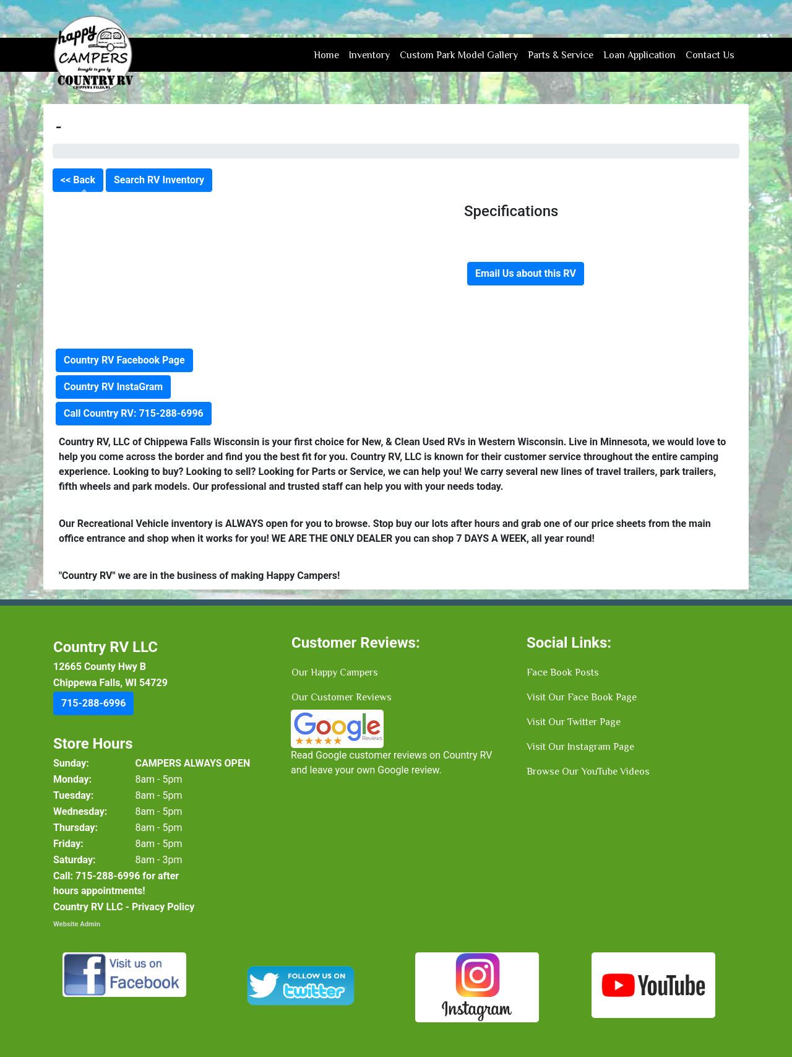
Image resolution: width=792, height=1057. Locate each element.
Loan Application (639, 55)
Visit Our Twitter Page (574, 722)
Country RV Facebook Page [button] (124, 360)
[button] (93, 703)
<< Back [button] (78, 180)
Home (326, 55)
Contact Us (710, 55)
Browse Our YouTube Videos (588, 771)
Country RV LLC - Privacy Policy (123, 907)
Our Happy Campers (334, 672)
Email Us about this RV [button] (525, 273)
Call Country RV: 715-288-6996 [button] (134, 413)
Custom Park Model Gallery (459, 55)
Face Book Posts (563, 672)
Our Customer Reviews (341, 697)
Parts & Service (560, 55)
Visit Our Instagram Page (580, 746)
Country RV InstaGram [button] (113, 387)
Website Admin (76, 924)
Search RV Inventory (159, 180)
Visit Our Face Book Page (582, 697)
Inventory (369, 55)
